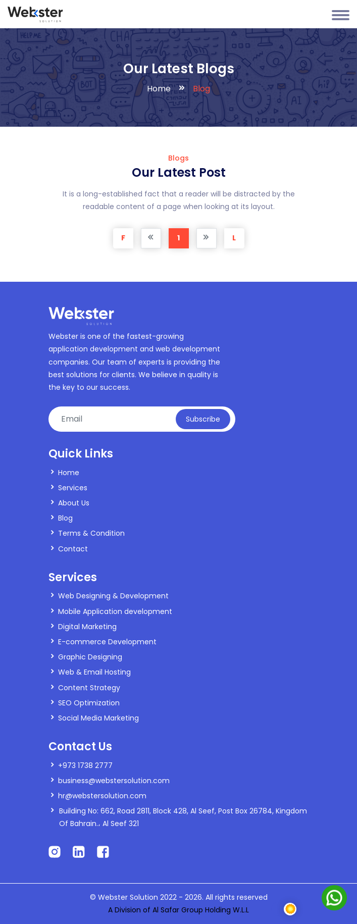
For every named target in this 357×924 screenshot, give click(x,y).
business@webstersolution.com (114, 781)
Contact (73, 549)
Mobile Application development (115, 611)
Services (72, 488)
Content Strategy (89, 688)
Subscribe (203, 419)
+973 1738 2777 (85, 765)
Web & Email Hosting (94, 672)
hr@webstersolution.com (102, 796)
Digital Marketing (87, 627)
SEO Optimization (89, 703)
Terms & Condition (91, 533)
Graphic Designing (90, 657)
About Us (73, 503)
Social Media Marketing (98, 718)
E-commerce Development (107, 642)
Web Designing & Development (113, 596)
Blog (65, 518)
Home (159, 88)
